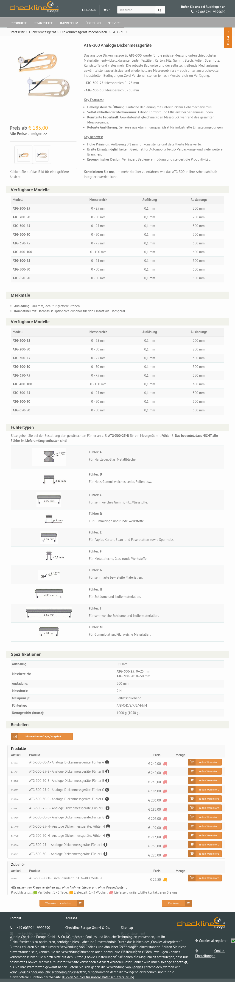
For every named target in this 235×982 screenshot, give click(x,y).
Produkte (19, 23)
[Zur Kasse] (177, 906)
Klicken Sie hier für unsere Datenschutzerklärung (98, 977)
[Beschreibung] (108, 765)
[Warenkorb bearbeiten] (61, 906)
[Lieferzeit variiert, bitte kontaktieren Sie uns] (165, 767)
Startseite (43, 23)
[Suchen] (160, 10)
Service (114, 23)
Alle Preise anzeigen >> (28, 133)
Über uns (93, 23)
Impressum (69, 23)
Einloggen (89, 9)
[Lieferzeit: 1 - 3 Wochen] (165, 883)
